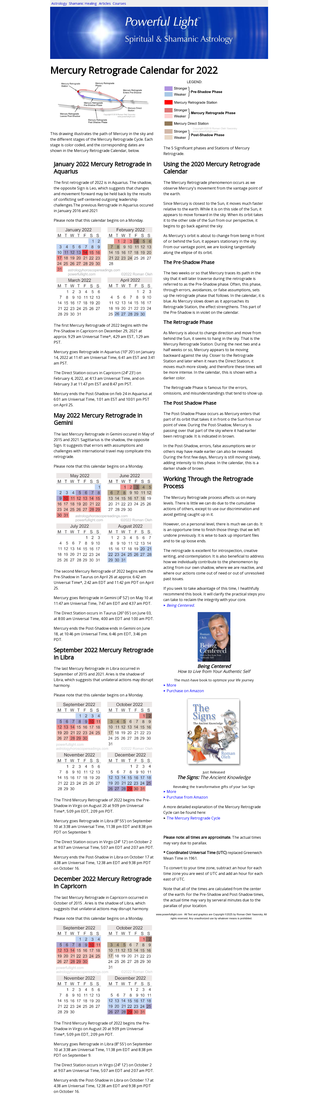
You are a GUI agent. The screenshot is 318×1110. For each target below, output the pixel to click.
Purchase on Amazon (183, 690)
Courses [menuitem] (119, 3)
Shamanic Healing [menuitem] (83, 3)
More (169, 685)
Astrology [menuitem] (59, 3)
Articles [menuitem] (105, 3)
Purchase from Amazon (185, 797)
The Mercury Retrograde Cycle (193, 818)
